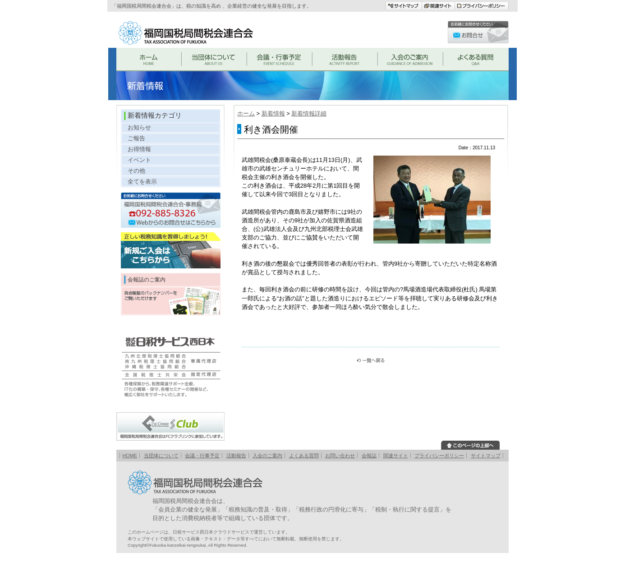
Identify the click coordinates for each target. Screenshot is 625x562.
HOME (129, 455)
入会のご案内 (267, 455)
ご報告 (136, 138)
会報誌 (369, 455)
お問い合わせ (340, 455)
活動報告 (236, 455)
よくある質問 (304, 455)
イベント (139, 160)
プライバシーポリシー (439, 455)
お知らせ (139, 127)
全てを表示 (142, 181)
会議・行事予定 (202, 455)
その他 (136, 170)
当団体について (161, 455)
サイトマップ (486, 455)
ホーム (246, 113)
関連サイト (395, 455)
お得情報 (139, 149)
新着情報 (273, 113)
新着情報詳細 (308, 113)
